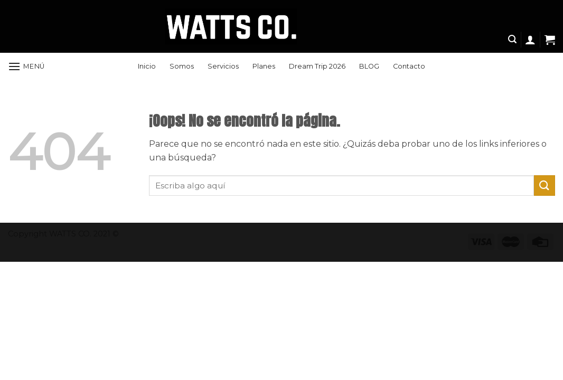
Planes (263, 66)
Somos (182, 66)
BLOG (369, 66)
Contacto (409, 66)
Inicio (147, 66)
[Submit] (544, 185)
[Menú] (26, 66)
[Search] (512, 39)
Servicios (223, 66)
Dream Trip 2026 (317, 66)
